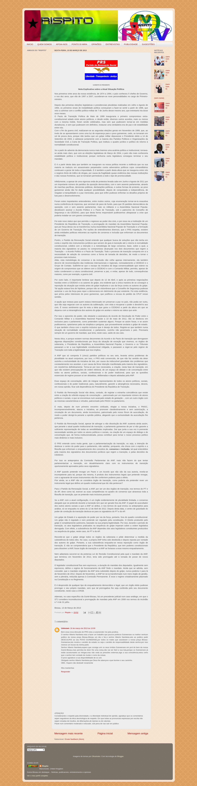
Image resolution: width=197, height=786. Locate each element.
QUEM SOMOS (44, 44)
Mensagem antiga (138, 733)
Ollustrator (96, 756)
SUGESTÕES (148, 44)
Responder (65, 672)
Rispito (45, 766)
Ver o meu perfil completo (37, 776)
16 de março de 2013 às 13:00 (82, 628)
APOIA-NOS (61, 44)
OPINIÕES (96, 44)
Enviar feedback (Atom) (74, 739)
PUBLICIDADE (131, 44)
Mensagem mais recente (68, 733)
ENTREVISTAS (113, 44)
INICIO (30, 44)
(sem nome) (168, 59)
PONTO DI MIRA (79, 44)
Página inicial (105, 733)
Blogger (120, 756)
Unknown (65, 628)
